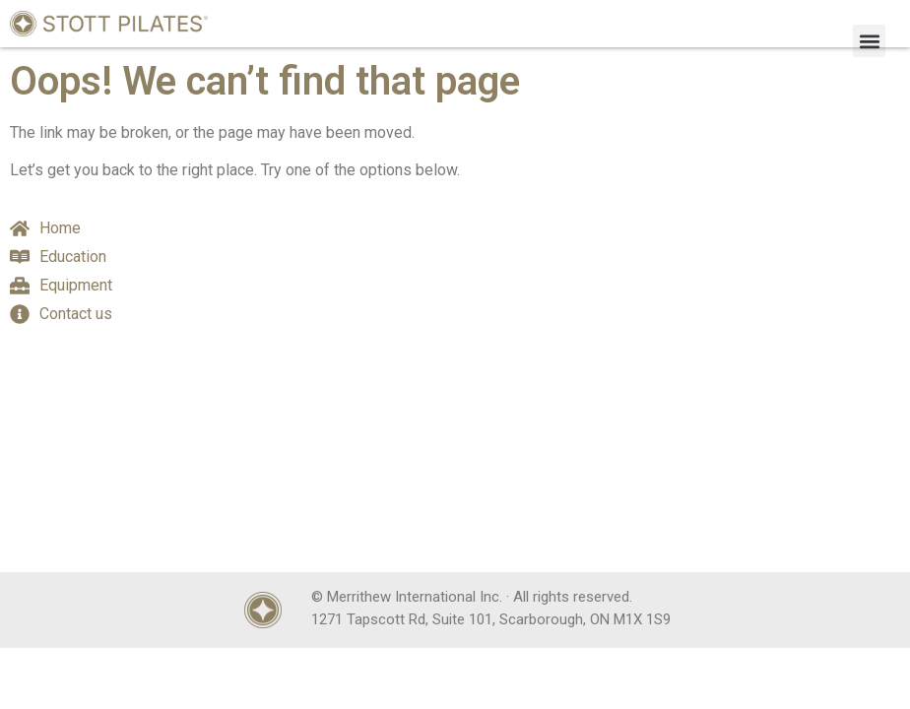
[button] (869, 41)
